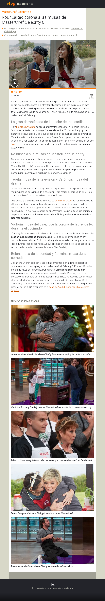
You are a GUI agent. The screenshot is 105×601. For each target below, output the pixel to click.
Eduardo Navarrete (25, 127)
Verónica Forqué (63, 200)
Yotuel (14, 144)
